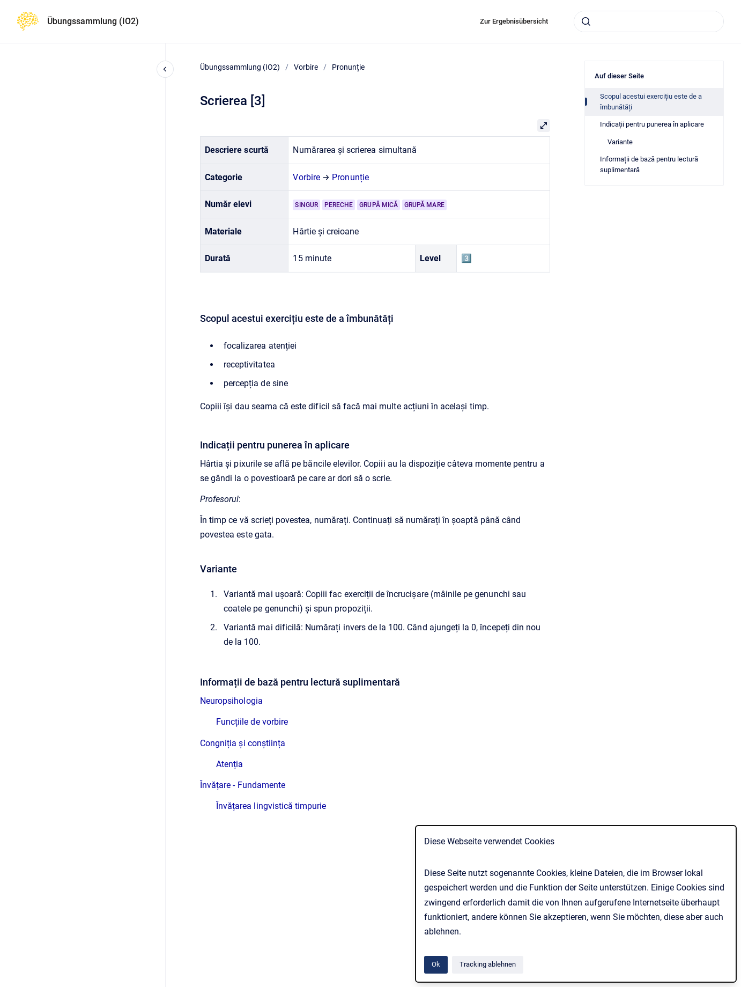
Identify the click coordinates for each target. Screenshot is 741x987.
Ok (436, 964)
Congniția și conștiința (242, 743)
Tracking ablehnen (488, 964)
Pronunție (348, 67)
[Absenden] (586, 21)
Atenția (229, 764)
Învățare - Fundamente (242, 785)
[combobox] (648, 21)
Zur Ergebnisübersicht (514, 21)
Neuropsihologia (231, 701)
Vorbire (306, 67)
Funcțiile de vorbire (252, 722)
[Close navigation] (165, 69)
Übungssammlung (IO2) (93, 21)
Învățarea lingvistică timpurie (271, 806)
